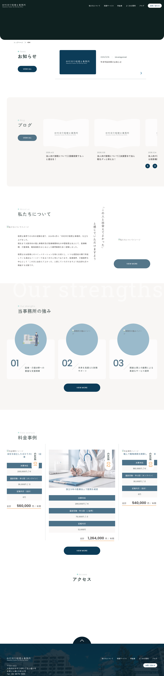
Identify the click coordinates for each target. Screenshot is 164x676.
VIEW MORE (82, 387)
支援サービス (109, 6)
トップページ (19, 42)
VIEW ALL (27, 69)
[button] (147, 166)
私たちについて (94, 6)
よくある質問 (131, 6)
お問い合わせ (155, 6)
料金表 (119, 6)
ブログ (141, 6)
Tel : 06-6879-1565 (16, 674)
